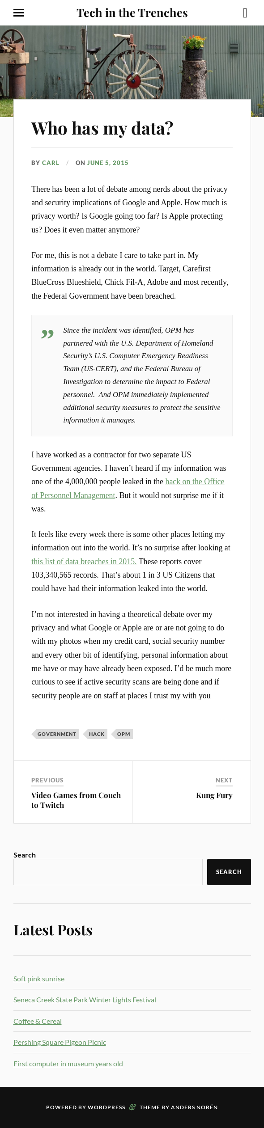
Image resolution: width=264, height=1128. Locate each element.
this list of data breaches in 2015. (83, 561)
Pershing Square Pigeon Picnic (59, 1042)
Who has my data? (102, 127)
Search (24, 854)
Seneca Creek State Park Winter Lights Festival (84, 999)
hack (97, 734)
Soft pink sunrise (38, 978)
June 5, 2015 (108, 162)
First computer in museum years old (68, 1063)
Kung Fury (214, 795)
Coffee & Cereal (37, 1021)
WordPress (106, 1107)
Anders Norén (194, 1107)
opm (123, 734)
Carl (51, 162)
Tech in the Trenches (132, 12)
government (57, 734)
